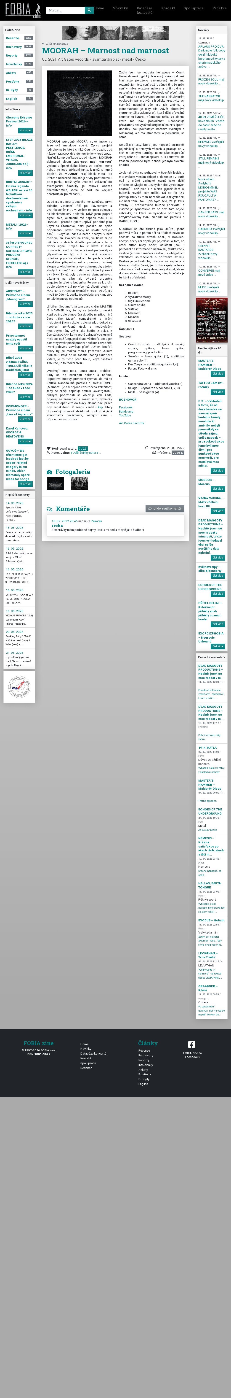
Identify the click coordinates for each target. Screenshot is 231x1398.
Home (99, 8)
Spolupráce (194, 8)
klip (100, 407)
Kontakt (168, 8)
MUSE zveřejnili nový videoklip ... (209, 287)
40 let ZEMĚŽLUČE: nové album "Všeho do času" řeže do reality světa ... (211, 121)
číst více (25, 130)
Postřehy (144, 1074)
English (143, 1084)
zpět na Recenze (55, 43)
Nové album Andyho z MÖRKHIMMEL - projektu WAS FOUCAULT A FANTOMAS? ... (209, 187)
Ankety (143, 1069)
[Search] (69, 10)
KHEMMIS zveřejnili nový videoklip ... (211, 141)
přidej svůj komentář (165, 508)
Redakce (86, 1068)
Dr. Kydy (143, 1079)
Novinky (120, 8)
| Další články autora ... (86, 452)
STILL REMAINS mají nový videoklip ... (211, 160)
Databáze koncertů (144, 10)
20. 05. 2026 (14, 632)
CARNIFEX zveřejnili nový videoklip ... (211, 229)
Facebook (126, 407)
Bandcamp (126, 411)
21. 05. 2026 (14, 652)
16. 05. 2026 (14, 548)
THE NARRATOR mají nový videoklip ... (211, 98)
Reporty (143, 1060)
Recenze (144, 1050)
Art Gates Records (131, 423)
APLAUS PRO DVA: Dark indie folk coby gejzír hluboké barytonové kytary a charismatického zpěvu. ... (211, 52)
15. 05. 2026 (14, 527)
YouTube (125, 415)
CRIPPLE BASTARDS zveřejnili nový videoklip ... (209, 250)
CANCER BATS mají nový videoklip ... (211, 212)
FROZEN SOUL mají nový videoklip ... (211, 79)
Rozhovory (145, 1055)
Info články (145, 1065)
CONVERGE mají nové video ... (209, 270)
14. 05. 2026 (14, 503)
